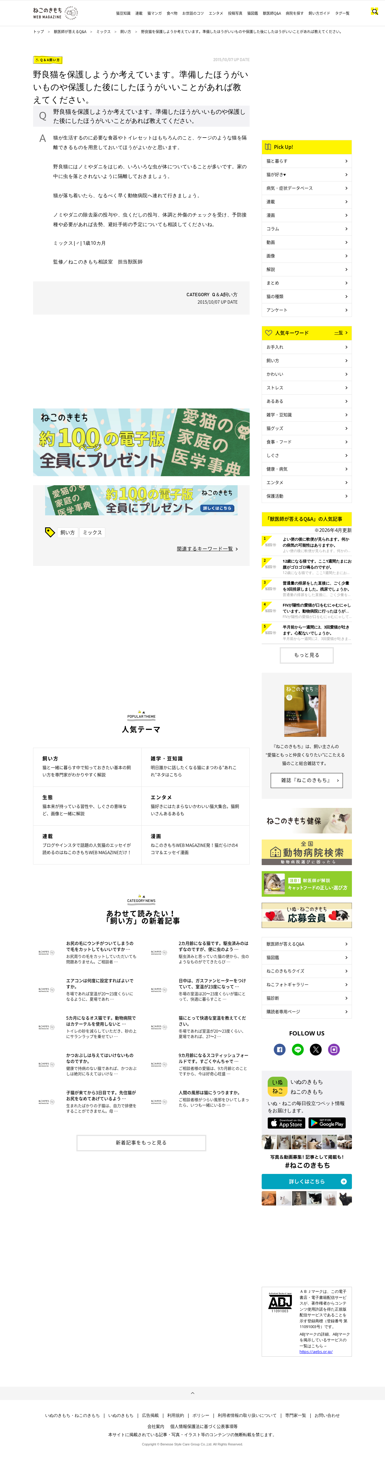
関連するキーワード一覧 (205, 548)
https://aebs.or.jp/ (316, 1351)
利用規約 (175, 1415)
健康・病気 (277, 469)
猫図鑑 (252, 13)
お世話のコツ (193, 13)
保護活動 (274, 496)
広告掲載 (150, 1415)
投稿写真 (235, 13)
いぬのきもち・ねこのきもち (72, 1415)
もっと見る (307, 654)
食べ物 (172, 13)
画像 (270, 256)
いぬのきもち (121, 1415)
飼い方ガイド (319, 13)
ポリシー (200, 1415)
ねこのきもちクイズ (285, 971)
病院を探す (295, 13)
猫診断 (272, 998)
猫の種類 (274, 296)
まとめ (272, 283)
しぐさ (272, 455)
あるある (274, 401)
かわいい (274, 374)
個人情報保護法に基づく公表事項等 (204, 1426)
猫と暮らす (277, 161)
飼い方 (125, 31)
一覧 (338, 332)
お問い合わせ (327, 1415)
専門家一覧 (295, 1415)
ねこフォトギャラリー (287, 984)
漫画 (270, 215)
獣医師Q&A (272, 13)
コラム (272, 228)
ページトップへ (192, 1393)
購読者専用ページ (283, 1011)
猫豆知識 (123, 13)
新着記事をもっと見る (141, 1142)
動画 (270, 242)
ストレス (274, 387)
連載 (139, 13)
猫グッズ (274, 428)
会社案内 (155, 1426)
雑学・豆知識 (279, 414)
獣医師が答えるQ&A (70, 31)
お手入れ (274, 347)
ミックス (104, 31)
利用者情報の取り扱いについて (247, 1415)
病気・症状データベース (289, 188)
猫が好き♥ (276, 174)
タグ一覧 (342, 13)
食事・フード (279, 442)
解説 (270, 269)
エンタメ (216, 13)
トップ (38, 31)
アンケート (277, 310)
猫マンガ (154, 13)
